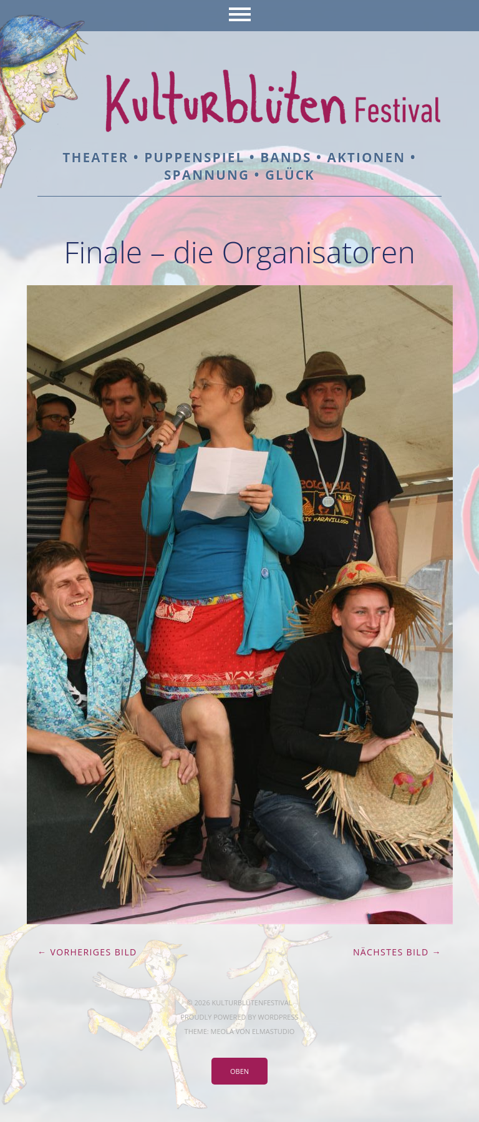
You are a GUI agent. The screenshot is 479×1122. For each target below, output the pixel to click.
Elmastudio (273, 1031)
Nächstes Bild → (397, 952)
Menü (240, 15)
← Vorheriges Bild (87, 952)
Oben (239, 1071)
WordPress (278, 1017)
